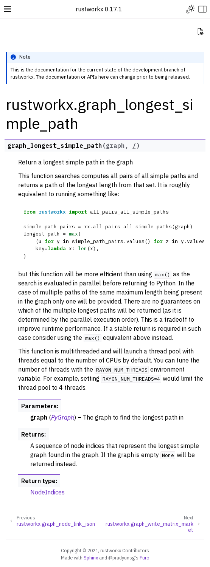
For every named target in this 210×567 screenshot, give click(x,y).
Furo (144, 558)
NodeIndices (47, 492)
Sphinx (91, 558)
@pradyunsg (121, 558)
